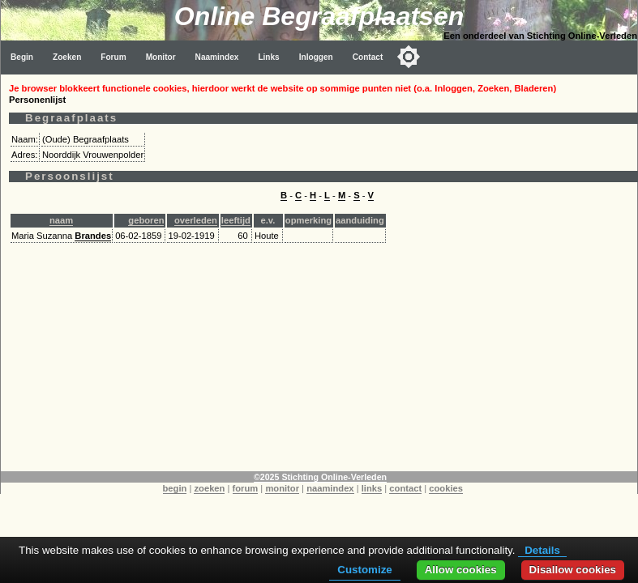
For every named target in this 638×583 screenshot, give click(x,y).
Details (542, 550)
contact (405, 488)
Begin (22, 57)
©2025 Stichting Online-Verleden (320, 477)
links (372, 488)
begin (175, 488)
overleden (195, 220)
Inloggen (316, 57)
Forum (113, 57)
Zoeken (67, 57)
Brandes (93, 235)
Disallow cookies (572, 570)
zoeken (209, 488)
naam (61, 220)
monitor (282, 488)
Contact (368, 57)
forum (246, 488)
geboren (146, 220)
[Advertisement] (319, 358)
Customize (364, 570)
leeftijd (235, 220)
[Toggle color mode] (408, 56)
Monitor (161, 57)
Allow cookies (461, 570)
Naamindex (217, 57)
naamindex (329, 488)
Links (268, 57)
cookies (446, 488)
